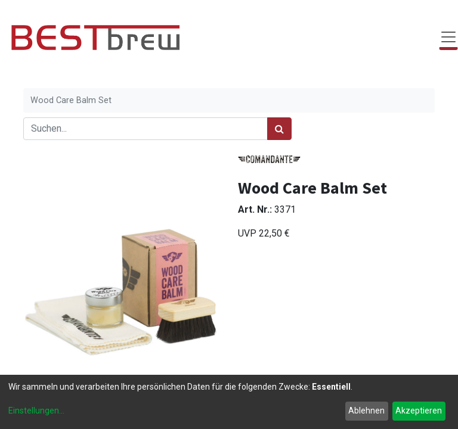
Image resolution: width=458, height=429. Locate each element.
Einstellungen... (36, 410)
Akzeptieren (418, 410)
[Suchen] (279, 128)
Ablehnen (366, 410)
